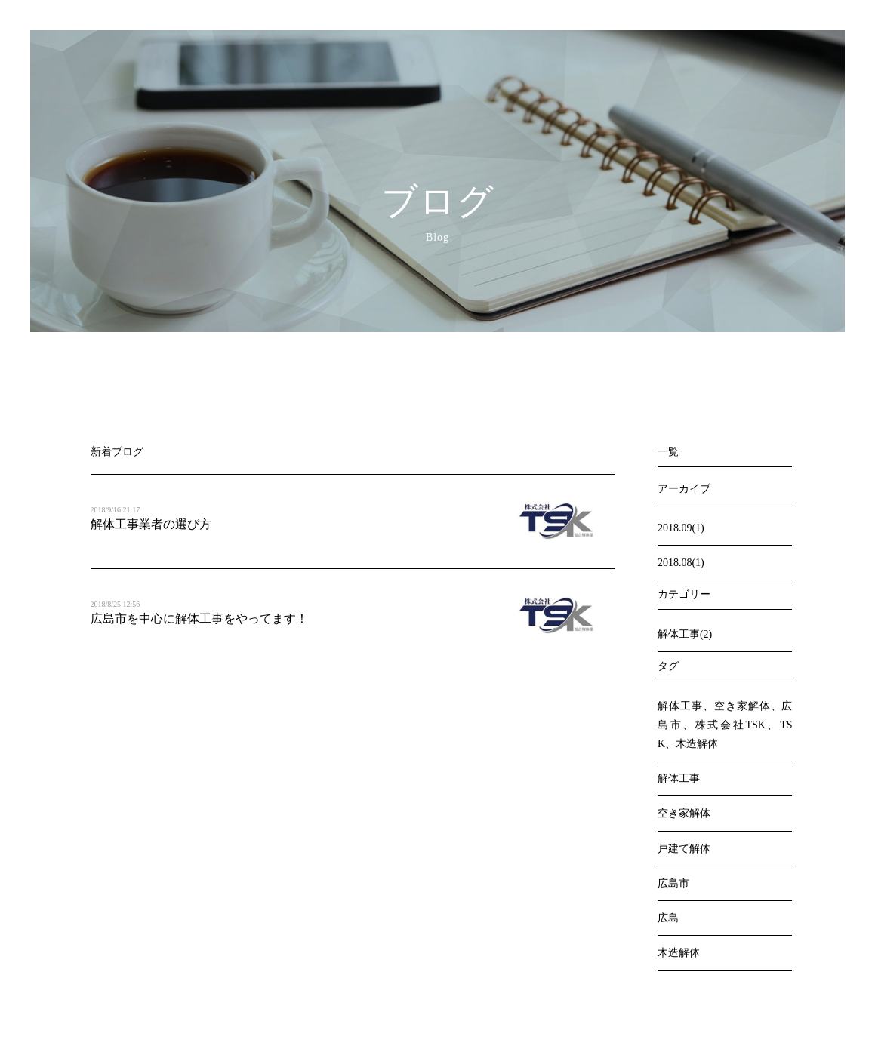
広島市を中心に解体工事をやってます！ (199, 618)
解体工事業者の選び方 (151, 524)
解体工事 (679, 778)
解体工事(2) (685, 634)
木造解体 (679, 952)
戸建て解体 (684, 848)
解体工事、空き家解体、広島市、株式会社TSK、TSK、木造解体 (725, 724)
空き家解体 (684, 813)
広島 (668, 918)
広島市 (673, 883)
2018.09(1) (681, 528)
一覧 (668, 451)
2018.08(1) (681, 562)
